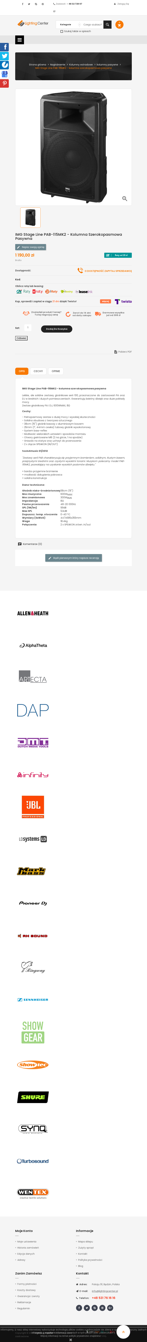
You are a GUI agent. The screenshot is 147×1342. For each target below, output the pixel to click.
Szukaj (107, 25)
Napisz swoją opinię (30, 247)
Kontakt (82, 1252)
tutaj (104, 1336)
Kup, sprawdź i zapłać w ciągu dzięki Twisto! (46, 301)
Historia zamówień (28, 1246)
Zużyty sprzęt (86, 1246)
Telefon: (82, 1297)
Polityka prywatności (90, 1258)
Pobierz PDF (123, 350)
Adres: (81, 1283)
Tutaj (38, 314)
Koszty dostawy (26, 1289)
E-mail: (82, 1290)
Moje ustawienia (26, 1240)
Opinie (56, 370)
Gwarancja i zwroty (28, 1295)
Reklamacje (24, 1301)
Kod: (18, 279)
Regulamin (23, 1307)
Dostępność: (23, 270)
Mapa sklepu (85, 1240)
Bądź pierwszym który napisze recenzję (73, 557)
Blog (80, 1265)
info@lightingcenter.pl (105, 1290)
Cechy (38, 370)
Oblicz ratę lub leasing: (29, 286)
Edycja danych (26, 1252)
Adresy (21, 1258)
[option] (33, 217)
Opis (22, 370)
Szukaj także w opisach (75, 31)
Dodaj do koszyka (56, 327)
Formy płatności (26, 1283)
